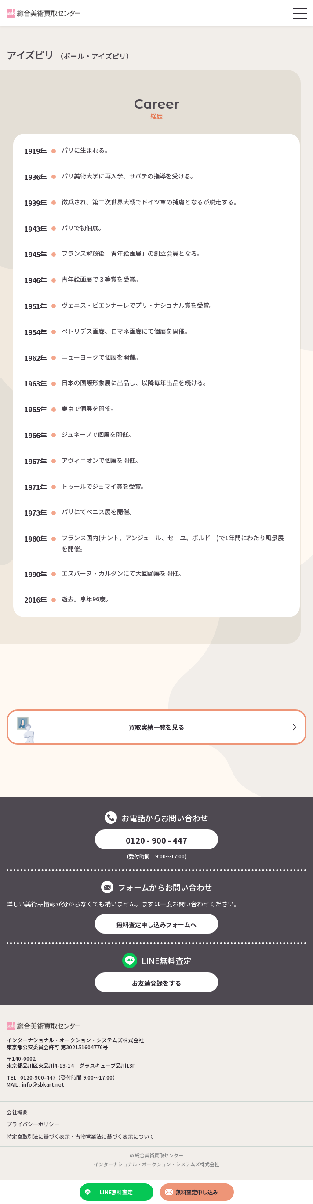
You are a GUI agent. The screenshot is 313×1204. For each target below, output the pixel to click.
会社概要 (17, 1112)
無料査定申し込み (191, 1192)
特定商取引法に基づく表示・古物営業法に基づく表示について (80, 1136)
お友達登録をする (156, 982)
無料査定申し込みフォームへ (156, 924)
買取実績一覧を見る (156, 730)
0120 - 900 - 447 (156, 840)
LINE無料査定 (109, 1192)
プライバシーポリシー (33, 1124)
